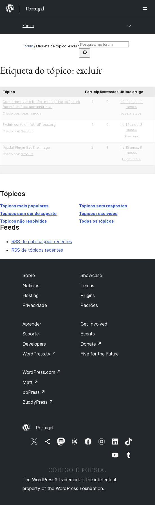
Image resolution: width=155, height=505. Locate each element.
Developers (34, 344)
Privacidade (35, 305)
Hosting (31, 295)
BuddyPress (38, 402)
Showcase (91, 275)
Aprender (32, 324)
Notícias (31, 285)
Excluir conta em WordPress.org (29, 124)
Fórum (28, 25)
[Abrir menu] (146, 8)
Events (87, 334)
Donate (91, 344)
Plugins (87, 295)
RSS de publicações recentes (41, 241)
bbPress (34, 392)
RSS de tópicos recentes (37, 250)
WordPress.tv (39, 354)
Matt (30, 382)
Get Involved (93, 324)
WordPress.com (42, 372)
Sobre (29, 275)
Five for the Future (99, 354)
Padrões (89, 305)
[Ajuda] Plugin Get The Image (26, 147)
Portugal (44, 428)
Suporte (31, 334)
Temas (87, 285)
